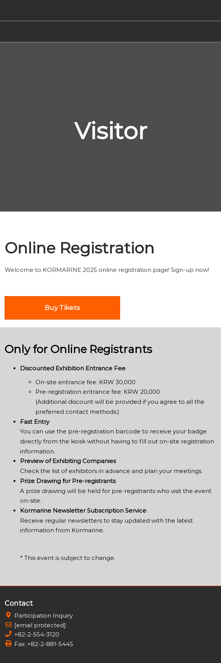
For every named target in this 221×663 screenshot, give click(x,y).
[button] (62, 308)
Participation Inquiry (43, 615)
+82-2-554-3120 (36, 634)
